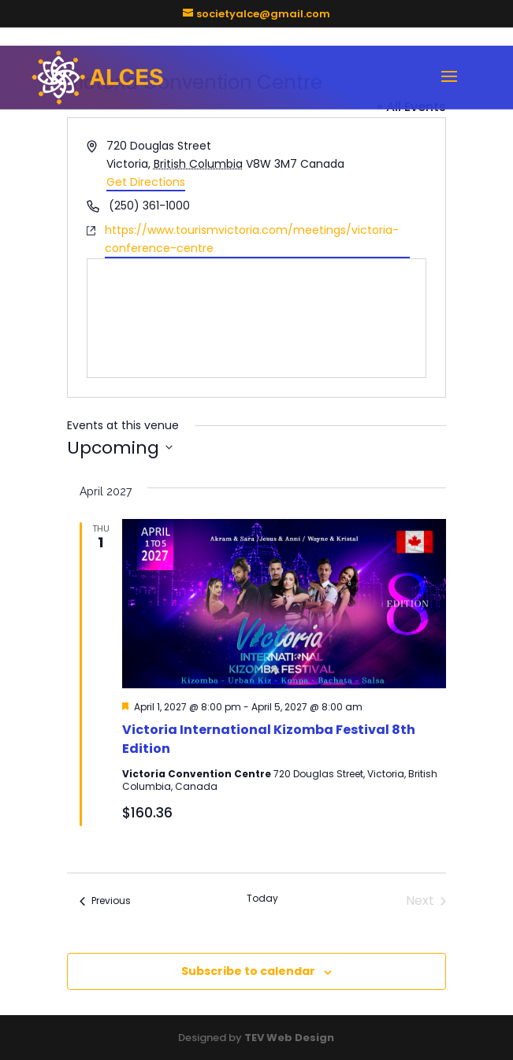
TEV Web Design (289, 1037)
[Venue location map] (256, 318)
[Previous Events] (105, 901)
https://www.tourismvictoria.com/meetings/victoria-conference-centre (252, 239)
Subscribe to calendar (248, 971)
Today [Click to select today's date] (262, 898)
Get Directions (145, 182)
